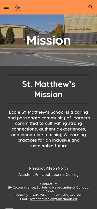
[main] (48, 40)
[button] (6, 7)
